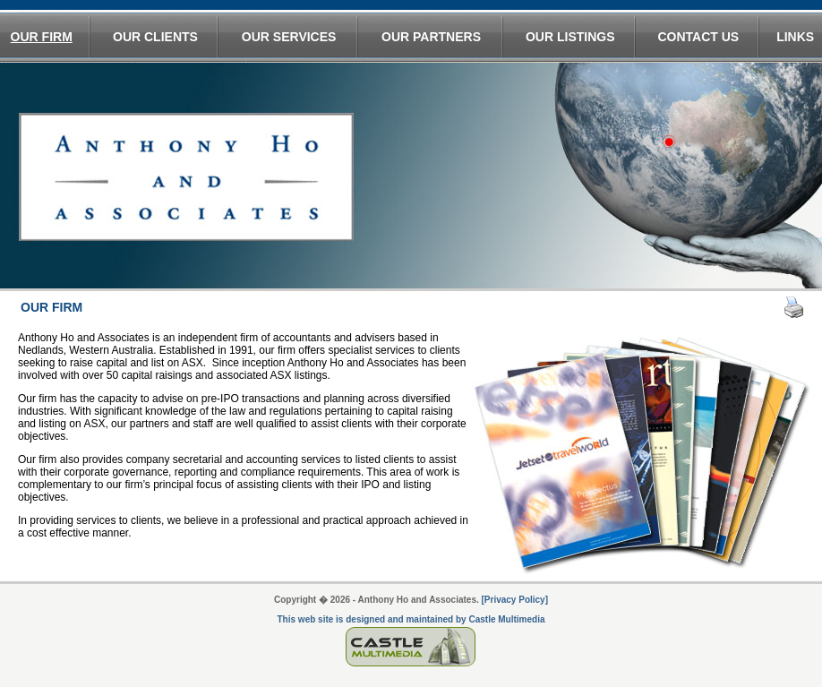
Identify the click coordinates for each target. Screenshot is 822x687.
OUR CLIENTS (155, 37)
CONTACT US (698, 37)
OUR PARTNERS (431, 37)
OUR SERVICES (289, 37)
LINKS (795, 37)
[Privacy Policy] (515, 600)
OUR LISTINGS (570, 37)
